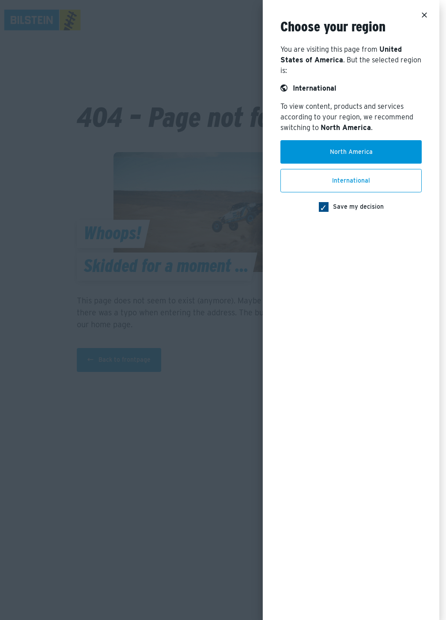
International (351, 180)
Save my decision (358, 206)
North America (351, 151)
